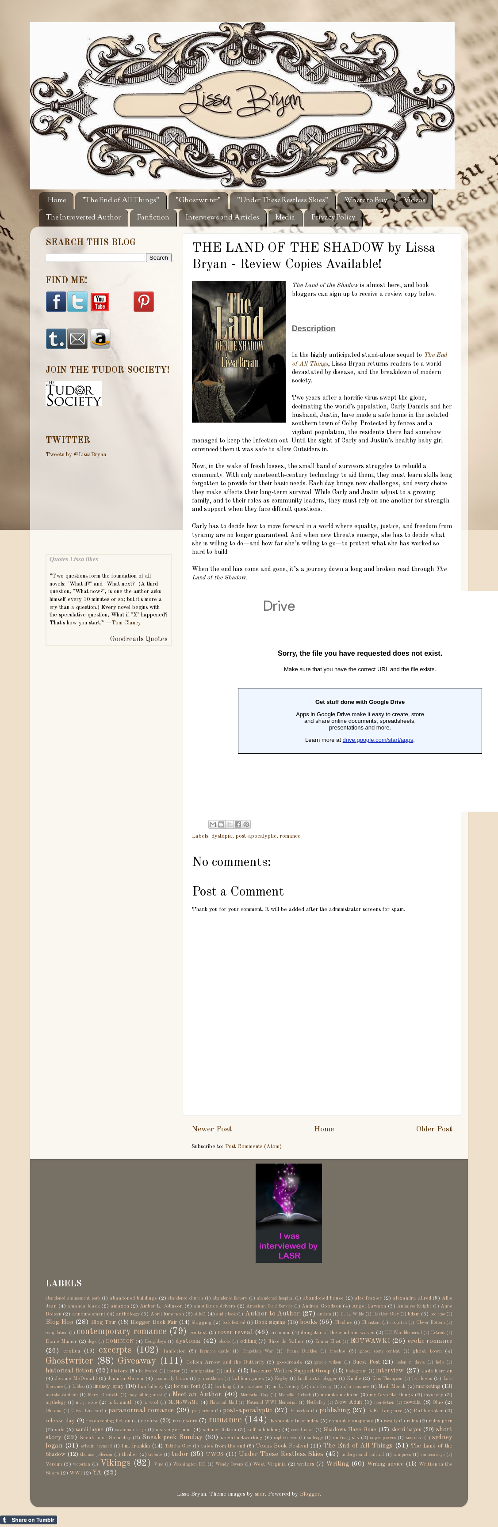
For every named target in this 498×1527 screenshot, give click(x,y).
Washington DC (189, 1464)
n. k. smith (120, 1402)
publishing (334, 1410)
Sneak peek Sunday (172, 1437)
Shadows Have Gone (350, 1430)
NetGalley (316, 1402)
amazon (120, 1306)
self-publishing (263, 1430)
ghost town (427, 1351)
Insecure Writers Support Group (290, 1371)
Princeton (299, 1411)
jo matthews (210, 1378)
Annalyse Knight (414, 1306)
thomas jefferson (96, 1454)
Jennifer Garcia (125, 1378)
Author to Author (272, 1313)
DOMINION (120, 1341)
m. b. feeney (286, 1386)
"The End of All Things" (120, 201)
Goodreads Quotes (139, 639)
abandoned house (323, 1298)
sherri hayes (406, 1430)
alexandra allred (412, 1298)
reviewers (185, 1421)
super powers (383, 1438)
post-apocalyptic (256, 836)
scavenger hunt (174, 1430)
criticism (280, 1332)
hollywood (148, 1371)
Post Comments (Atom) (253, 1146)
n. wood (150, 1402)
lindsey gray (108, 1386)
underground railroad (362, 1454)
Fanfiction (153, 218)
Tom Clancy (126, 623)
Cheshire (343, 1322)
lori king (223, 1386)
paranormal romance (141, 1410)
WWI (75, 1473)
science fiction (219, 1430)
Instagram (356, 1371)
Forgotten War (257, 1351)
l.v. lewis (422, 1378)
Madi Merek (392, 1386)
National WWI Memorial (271, 1402)
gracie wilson (327, 1362)
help (440, 1362)
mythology (56, 1402)
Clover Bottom (430, 1322)
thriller (130, 1454)
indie (230, 1371)
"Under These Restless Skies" (282, 201)
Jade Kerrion (437, 1371)
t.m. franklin (136, 1446)
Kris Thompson (387, 1378)
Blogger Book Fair (153, 1322)
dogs (92, 1341)
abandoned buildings (133, 1298)
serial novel (302, 1430)
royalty (391, 1421)
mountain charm (340, 1395)
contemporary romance (122, 1331)
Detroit (438, 1332)
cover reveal (235, 1332)
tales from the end (223, 1446)
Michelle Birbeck (294, 1395)
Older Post (434, 1129)
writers (305, 1464)
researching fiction (108, 1421)
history (119, 1371)
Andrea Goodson (321, 1306)
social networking (242, 1437)
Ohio (438, 1402)
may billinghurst (145, 1395)
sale (60, 1430)
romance (290, 836)
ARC (200, 1314)
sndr (260, 1494)
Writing (337, 1463)
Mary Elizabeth (103, 1395)
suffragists (346, 1437)
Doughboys (155, 1341)
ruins (412, 1421)
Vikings (115, 1463)
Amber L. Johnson (161, 1306)
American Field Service (269, 1306)
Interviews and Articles (222, 218)
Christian (371, 1322)
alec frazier (368, 1298)
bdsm (414, 1314)
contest (198, 1332)
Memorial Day (254, 1395)
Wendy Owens (229, 1464)
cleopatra (398, 1322)
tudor (180, 1454)
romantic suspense (351, 1421)
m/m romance (355, 1386)
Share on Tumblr (28, 1520)
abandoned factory (230, 1298)
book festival (233, 1322)
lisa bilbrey (150, 1386)
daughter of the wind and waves (338, 1332)
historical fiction (69, 1370)
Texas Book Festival (282, 1446)
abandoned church (185, 1298)
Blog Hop (59, 1322)
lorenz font (187, 1386)
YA (97, 1472)
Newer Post (212, 1129)
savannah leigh (130, 1430)
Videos (414, 201)
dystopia (221, 836)
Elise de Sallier (286, 1341)
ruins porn (440, 1421)
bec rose (437, 1314)
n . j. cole (87, 1402)
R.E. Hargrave (385, 1411)
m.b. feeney (321, 1386)
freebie (337, 1351)
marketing (428, 1386)
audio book (226, 1314)
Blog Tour (103, 1322)
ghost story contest (380, 1351)
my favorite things (391, 1395)
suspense (414, 1438)
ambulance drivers (214, 1306)
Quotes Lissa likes (74, 559)
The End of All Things (358, 1445)
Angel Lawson (369, 1306)
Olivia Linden (84, 1411)
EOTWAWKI (370, 1341)
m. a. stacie (252, 1386)
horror (173, 1371)
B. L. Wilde (352, 1314)
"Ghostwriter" (198, 201)
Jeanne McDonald (76, 1378)
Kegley (281, 1378)
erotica (71, 1351)
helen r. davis (410, 1362)
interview (390, 1370)
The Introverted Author (83, 218)
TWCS (215, 1454)
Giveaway (137, 1361)
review (149, 1421)
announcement (89, 1314)
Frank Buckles (301, 1351)
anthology (128, 1314)
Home (57, 201)
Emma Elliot (328, 1341)
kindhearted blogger (317, 1378)
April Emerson (167, 1314)
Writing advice (385, 1464)
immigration (202, 1371)
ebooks (224, 1341)
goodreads (289, 1362)
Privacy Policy (333, 218)
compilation (57, 1332)
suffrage (315, 1438)
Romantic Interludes (294, 1421)
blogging (202, 1322)
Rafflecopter (428, 1411)
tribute (155, 1454)
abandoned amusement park (73, 1298)
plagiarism (202, 1411)
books (308, 1322)
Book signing (269, 1322)
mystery (433, 1395)
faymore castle (215, 1351)
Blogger (310, 1494)
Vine (158, 1464)
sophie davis (285, 1438)
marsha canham (62, 1395)
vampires (402, 1454)
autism (324, 1314)
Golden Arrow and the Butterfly (225, 1362)
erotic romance (430, 1341)
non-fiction (384, 1402)
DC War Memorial (403, 1332)
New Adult (348, 1402)
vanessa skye (433, 1454)
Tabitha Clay (178, 1446)
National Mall (223, 1402)
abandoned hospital (275, 1298)
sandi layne (89, 1430)
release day (60, 1421)
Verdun (54, 1464)
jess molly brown (171, 1378)
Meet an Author (197, 1394)
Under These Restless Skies (280, 1454)
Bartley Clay (385, 1314)
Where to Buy (366, 201)
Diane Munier (61, 1341)
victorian (81, 1464)
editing (248, 1341)
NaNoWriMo (183, 1402)
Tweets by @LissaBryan (76, 454)
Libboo (78, 1386)
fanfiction (175, 1351)
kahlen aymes (248, 1378)
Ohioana (53, 1411)
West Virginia (269, 1464)
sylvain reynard (96, 1446)
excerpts (115, 1350)
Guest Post (366, 1362)
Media (285, 218)
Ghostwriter (69, 1361)
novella (412, 1402)
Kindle (354, 1378)
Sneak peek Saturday (105, 1437)
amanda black (83, 1306)
